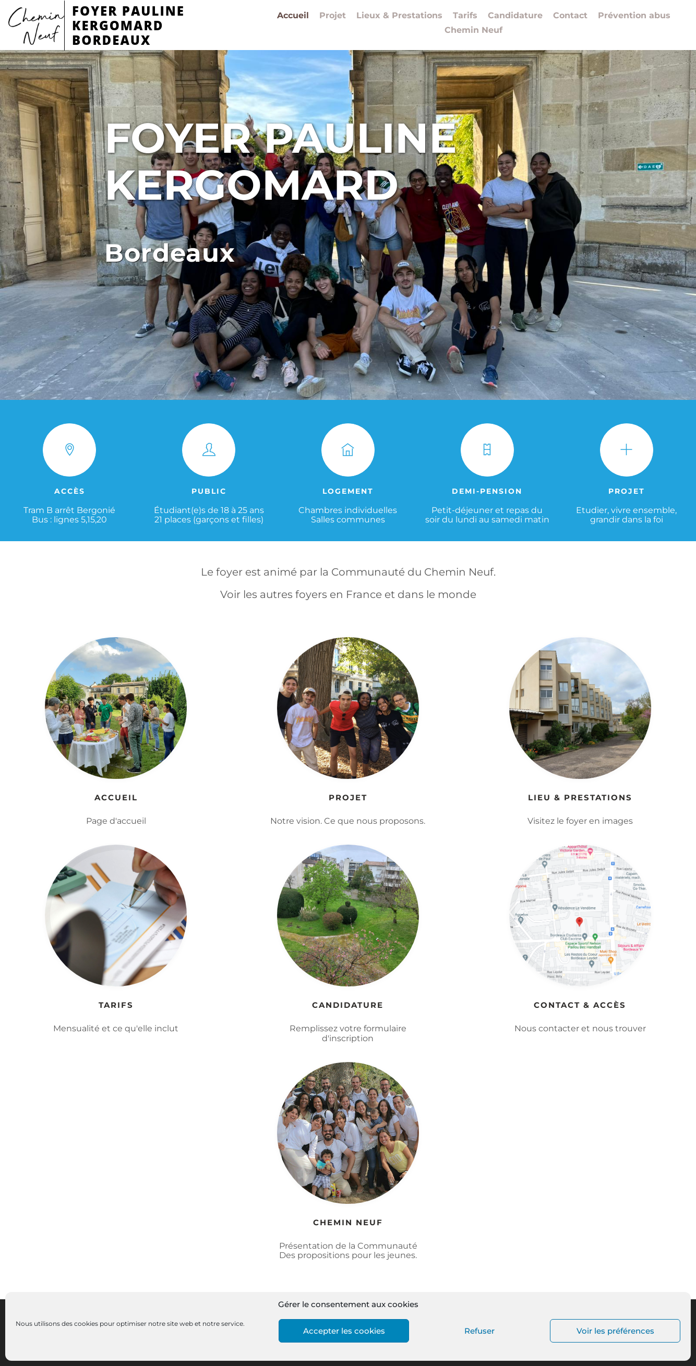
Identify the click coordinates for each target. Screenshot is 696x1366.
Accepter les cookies (344, 1331)
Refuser (479, 1331)
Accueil (293, 15)
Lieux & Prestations (399, 15)
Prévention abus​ (634, 15)
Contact (570, 15)
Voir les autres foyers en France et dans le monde (348, 594)
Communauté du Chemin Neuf (412, 572)
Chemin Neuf (473, 30)
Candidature (515, 15)
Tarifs (465, 15)
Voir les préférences (615, 1331)
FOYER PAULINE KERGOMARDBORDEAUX (128, 25)
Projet (332, 15)
